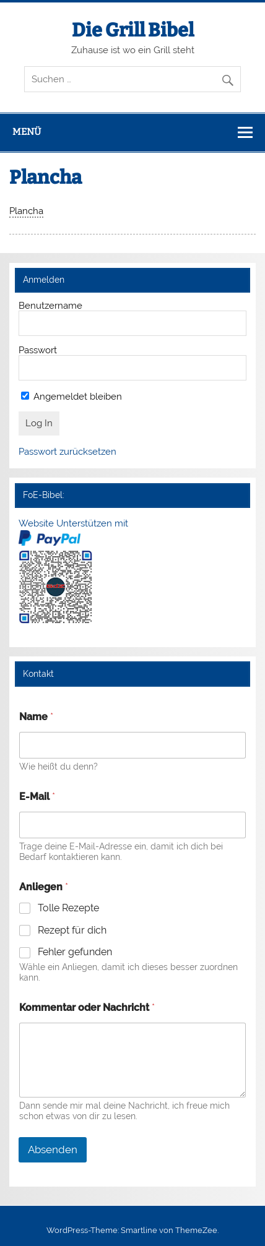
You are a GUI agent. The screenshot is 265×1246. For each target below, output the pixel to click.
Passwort (38, 350)
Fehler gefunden (75, 952)
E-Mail (37, 796)
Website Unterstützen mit (73, 523)
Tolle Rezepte (68, 908)
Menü (26, 131)
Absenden (52, 1149)
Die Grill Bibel (133, 30)
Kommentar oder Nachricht (87, 1007)
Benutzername (50, 305)
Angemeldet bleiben (71, 396)
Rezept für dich (72, 930)
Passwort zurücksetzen (67, 451)
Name (36, 717)
